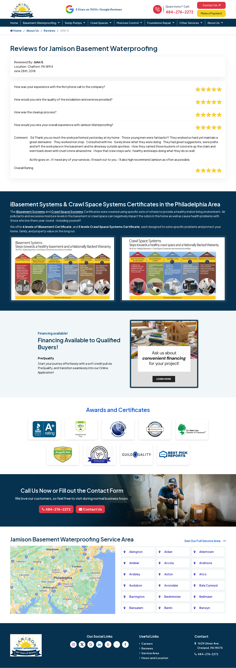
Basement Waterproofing (39, 22)
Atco (202, 574)
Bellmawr (205, 596)
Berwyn (204, 607)
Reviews (49, 30)
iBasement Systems (30, 212)
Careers (147, 643)
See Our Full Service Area (205, 540)
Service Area (150, 652)
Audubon (135, 585)
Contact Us (210, 5)
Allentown (206, 551)
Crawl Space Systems (67, 212)
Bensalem (136, 607)
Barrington (137, 596)
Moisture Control (128, 22)
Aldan (168, 551)
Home (14, 22)
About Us (213, 22)
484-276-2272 (177, 11)
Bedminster (172, 596)
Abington (136, 551)
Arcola (169, 562)
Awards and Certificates (118, 409)
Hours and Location (154, 657)
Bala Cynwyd (208, 585)
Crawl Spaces (99, 22)
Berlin (168, 607)
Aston (168, 574)
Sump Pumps (73, 22)
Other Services (189, 22)
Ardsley (134, 574)
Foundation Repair (159, 22)
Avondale (171, 585)
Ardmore (205, 562)
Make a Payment (210, 13)
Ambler (134, 562)
